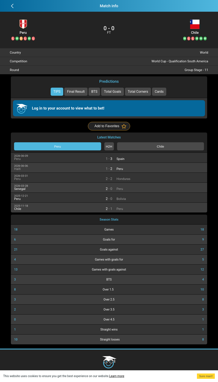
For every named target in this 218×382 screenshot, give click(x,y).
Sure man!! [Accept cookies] (206, 376)
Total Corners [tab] (138, 92)
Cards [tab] (159, 92)
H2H (109, 146)
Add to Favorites (107, 126)
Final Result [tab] (76, 92)
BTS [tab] (94, 92)
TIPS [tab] (57, 92)
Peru (23, 32)
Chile (195, 32)
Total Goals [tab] (112, 92)
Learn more (116, 376)
